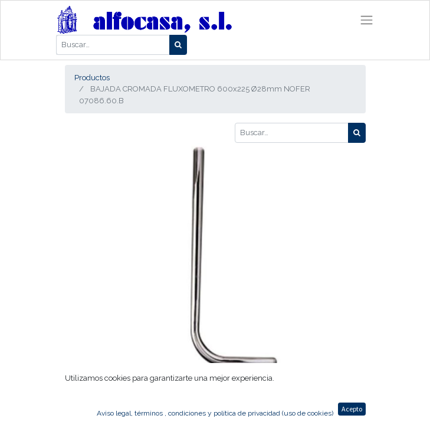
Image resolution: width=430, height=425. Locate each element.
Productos (92, 77)
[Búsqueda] (178, 45)
